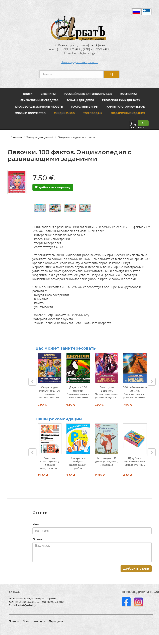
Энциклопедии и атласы (76, 137)
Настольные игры (84, 106)
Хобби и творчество (30, 113)
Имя (35, 524)
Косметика (128, 93)
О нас (26, 621)
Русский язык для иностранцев (88, 93)
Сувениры (48, 93)
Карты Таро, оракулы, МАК (126, 106)
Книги (27, 93)
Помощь (14, 621)
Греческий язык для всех (121, 100)
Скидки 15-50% (64, 113)
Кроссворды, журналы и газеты (39, 106)
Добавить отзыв (136, 568)
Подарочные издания (127, 113)
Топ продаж (92, 113)
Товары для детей (80, 100)
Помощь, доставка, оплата (79, 62)
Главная (16, 137)
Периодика (56, 621)
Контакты (39, 621)
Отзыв (37, 539)
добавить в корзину (52, 187)
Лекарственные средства (39, 100)
